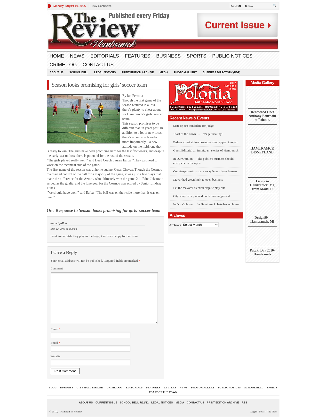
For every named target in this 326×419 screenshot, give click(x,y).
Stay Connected (101, 6)
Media (163, 72)
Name (55, 329)
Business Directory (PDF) (221, 72)
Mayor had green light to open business (198, 179)
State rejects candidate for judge (193, 125)
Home (57, 56)
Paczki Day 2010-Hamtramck (262, 252)
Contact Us (98, 64)
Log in (253, 411)
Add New (272, 411)
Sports (196, 56)
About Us (57, 72)
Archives (175, 224)
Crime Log (63, 64)
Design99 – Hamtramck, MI (262, 219)
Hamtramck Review (70, 411)
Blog (52, 387)
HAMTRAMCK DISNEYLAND (262, 150)
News (77, 56)
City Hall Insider (90, 387)
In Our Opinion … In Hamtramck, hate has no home (206, 204)
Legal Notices (105, 72)
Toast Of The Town (163, 392)
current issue (106, 402)
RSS (244, 402)
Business (168, 56)
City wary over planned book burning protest (201, 196)
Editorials (104, 56)
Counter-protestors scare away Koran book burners (205, 171)
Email (55, 342)
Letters (170, 387)
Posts (261, 411)
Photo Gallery (185, 72)
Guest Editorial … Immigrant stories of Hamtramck (206, 150)
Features (137, 56)
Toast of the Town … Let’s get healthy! (198, 134)
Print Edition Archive (138, 72)
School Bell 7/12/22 (134, 402)
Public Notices (232, 56)
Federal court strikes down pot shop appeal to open (205, 142)
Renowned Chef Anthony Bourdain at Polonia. (262, 116)
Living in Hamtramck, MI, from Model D (262, 185)
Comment (57, 268)
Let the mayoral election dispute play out (199, 188)
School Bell (78, 72)
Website (56, 356)
